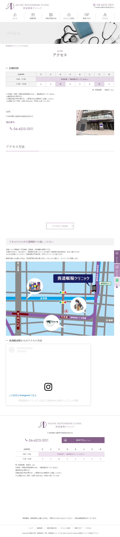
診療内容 (33, 16)
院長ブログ (87, 16)
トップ (31, 528)
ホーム (15, 16)
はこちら (77, 440)
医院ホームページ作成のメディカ (88, 533)
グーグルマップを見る (60, 226)
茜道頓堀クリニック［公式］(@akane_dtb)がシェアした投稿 (48, 400)
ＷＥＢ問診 (117, 270)
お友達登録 (117, 282)
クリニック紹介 (68, 16)
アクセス (105, 16)
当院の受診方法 (50, 16)
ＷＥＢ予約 (117, 256)
